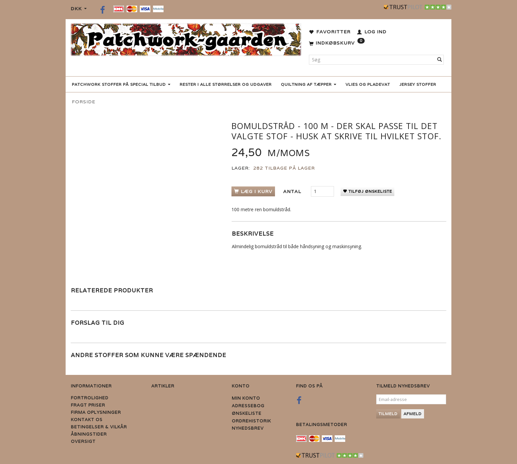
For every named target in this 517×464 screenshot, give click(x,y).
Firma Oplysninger (96, 412)
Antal (293, 191)
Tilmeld (388, 413)
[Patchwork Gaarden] (186, 38)
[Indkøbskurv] (337, 43)
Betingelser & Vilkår (99, 427)
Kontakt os (87, 419)
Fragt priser (88, 405)
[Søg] (439, 59)
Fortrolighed (89, 398)
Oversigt (83, 441)
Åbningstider (89, 434)
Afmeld (413, 413)
